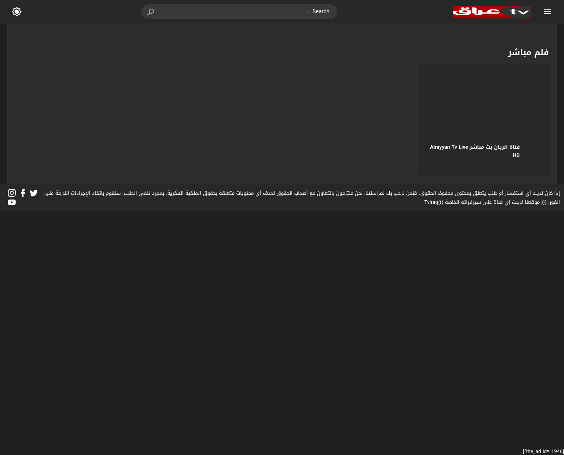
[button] (151, 11)
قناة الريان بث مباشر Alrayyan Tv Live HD (475, 151)
